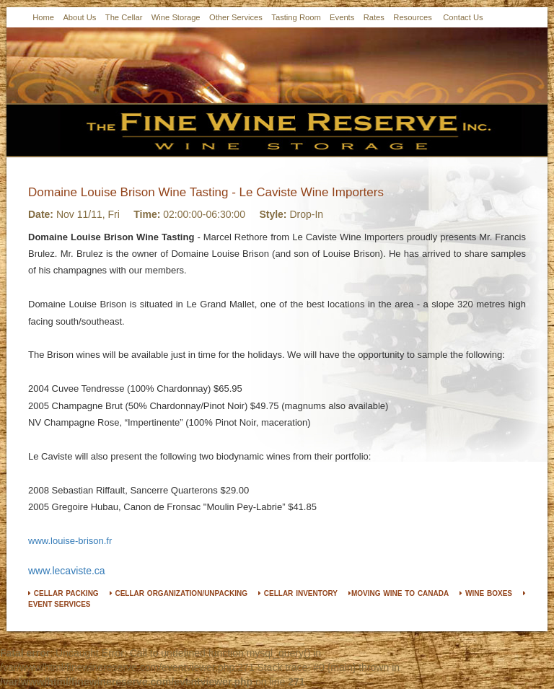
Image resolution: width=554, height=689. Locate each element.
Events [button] (342, 17)
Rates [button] (374, 17)
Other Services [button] (236, 17)
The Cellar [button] (124, 17)
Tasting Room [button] (295, 17)
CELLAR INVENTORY (298, 593)
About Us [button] (79, 17)
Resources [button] (412, 17)
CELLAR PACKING (63, 593)
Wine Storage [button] (176, 17)
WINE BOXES (486, 593)
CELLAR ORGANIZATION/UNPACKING (178, 593)
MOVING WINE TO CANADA (398, 593)
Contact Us (463, 17)
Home (43, 17)
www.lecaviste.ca (66, 570)
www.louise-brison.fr (70, 540)
